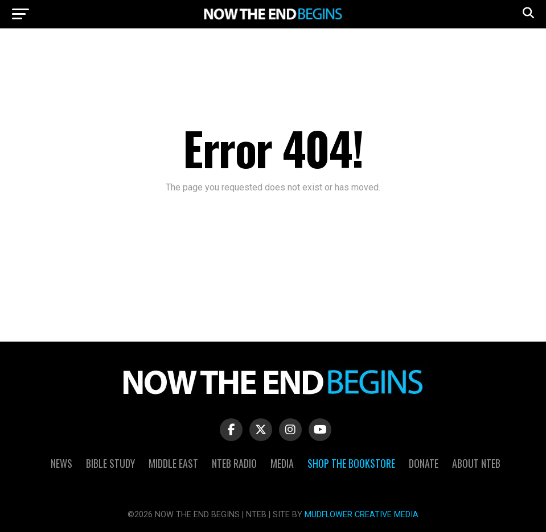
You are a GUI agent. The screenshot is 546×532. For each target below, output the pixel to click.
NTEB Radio (234, 463)
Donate (423, 463)
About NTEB (476, 463)
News (61, 463)
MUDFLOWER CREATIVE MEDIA (361, 514)
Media (282, 463)
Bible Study (110, 463)
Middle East (173, 463)
